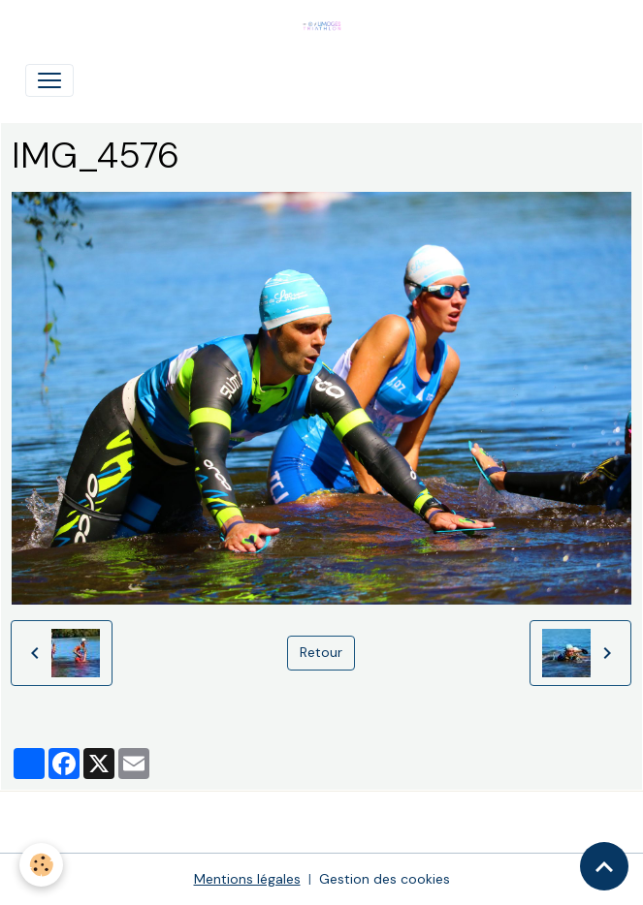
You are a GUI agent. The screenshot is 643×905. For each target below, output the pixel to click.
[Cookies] (41, 865)
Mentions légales (247, 879)
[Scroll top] (604, 866)
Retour (321, 652)
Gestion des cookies (384, 879)
